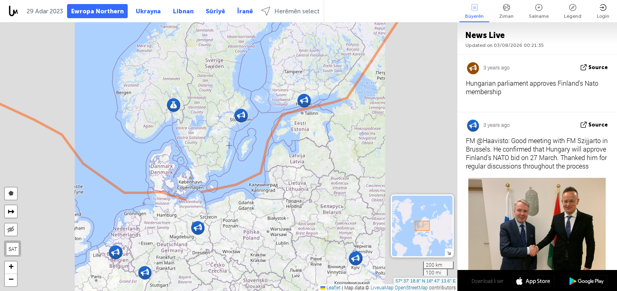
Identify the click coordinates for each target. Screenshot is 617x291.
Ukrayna (148, 11)
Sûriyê (215, 11)
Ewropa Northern (97, 11)
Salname (539, 11)
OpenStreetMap (411, 287)
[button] (304, 100)
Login (603, 11)
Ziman (506, 11)
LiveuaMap (382, 287)
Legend (572, 11)
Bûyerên (474, 11)
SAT (12, 249)
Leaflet (330, 287)
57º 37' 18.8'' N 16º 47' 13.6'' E (426, 280)
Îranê (245, 11)
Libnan (183, 11)
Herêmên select (290, 11)
